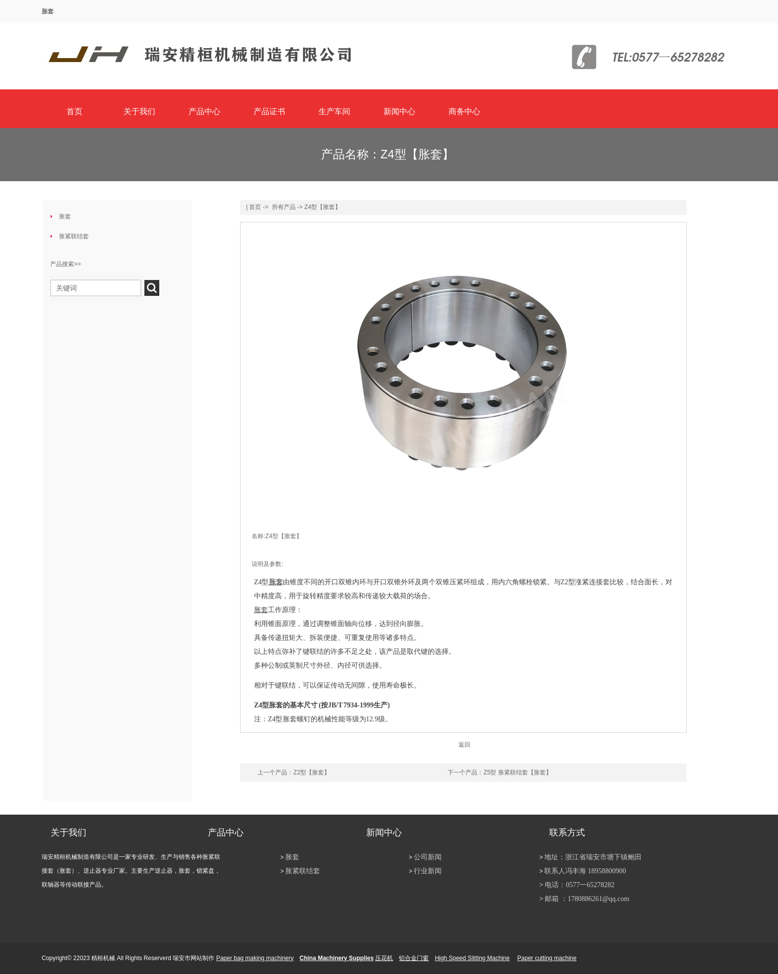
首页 (74, 111)
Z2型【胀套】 (311, 772)
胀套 (48, 11)
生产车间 (334, 111)
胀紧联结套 (74, 236)
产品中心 (204, 111)
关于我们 (139, 111)
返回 (464, 744)
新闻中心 (399, 111)
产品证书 (269, 111)
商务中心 (464, 111)
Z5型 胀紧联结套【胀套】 (517, 772)
